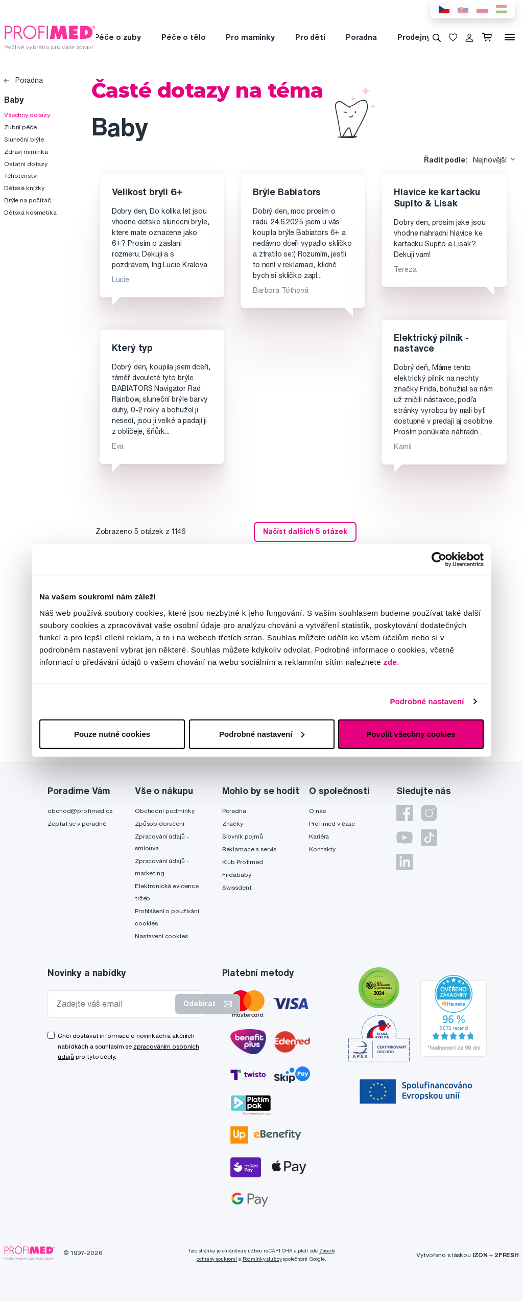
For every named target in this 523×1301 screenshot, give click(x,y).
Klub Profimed (242, 861)
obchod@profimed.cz (79, 810)
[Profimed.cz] (50, 36)
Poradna (361, 37)
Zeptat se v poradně (76, 823)
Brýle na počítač (27, 200)
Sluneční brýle (24, 139)
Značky (232, 823)
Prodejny (414, 37)
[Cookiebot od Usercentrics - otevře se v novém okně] (439, 559)
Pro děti (310, 37)
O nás (317, 810)
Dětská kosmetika (30, 212)
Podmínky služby (262, 1259)
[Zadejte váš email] (113, 1004)
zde (390, 661)
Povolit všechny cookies (410, 733)
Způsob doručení (159, 823)
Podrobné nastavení (427, 701)
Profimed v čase (332, 823)
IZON (480, 1254)
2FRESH (506, 1254)
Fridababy (236, 874)
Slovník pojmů (242, 836)
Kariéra (319, 836)
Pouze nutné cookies (112, 733)
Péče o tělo (183, 37)
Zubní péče (20, 127)
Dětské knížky (24, 187)
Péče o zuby (117, 37)
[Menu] (510, 37)
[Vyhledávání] (437, 37)
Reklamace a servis (249, 849)
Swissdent (237, 887)
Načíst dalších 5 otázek (305, 531)
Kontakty (322, 849)
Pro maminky (250, 37)
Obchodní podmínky (165, 810)
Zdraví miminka (26, 151)
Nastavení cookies (161, 936)
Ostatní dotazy (25, 163)
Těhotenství (20, 175)
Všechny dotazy (27, 114)
